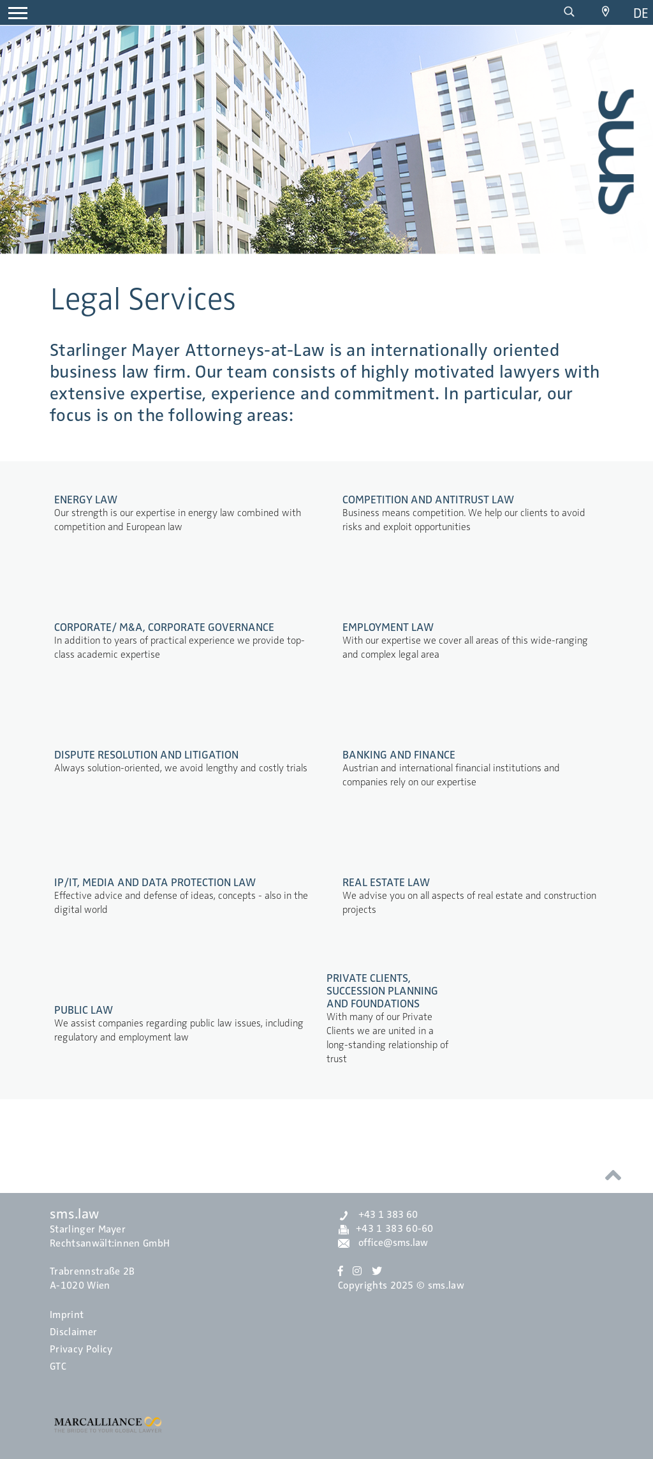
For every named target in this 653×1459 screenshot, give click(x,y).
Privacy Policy (81, 1349)
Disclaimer (73, 1332)
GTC (58, 1366)
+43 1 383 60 (378, 1214)
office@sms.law (383, 1242)
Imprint (67, 1314)
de (641, 13)
